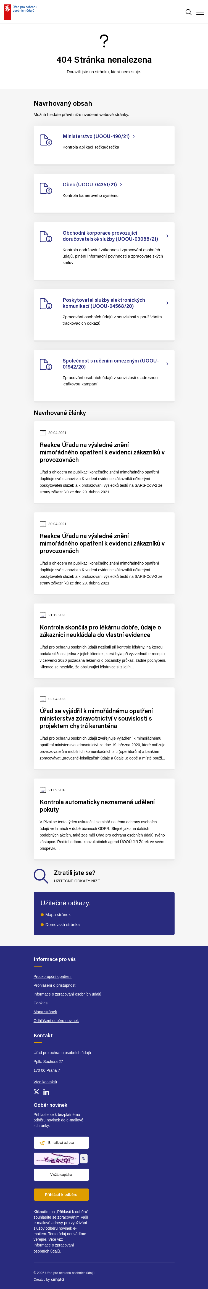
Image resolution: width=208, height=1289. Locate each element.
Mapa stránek (58, 914)
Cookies (41, 1003)
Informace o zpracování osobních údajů (67, 994)
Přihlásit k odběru (61, 1194)
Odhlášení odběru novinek (56, 1020)
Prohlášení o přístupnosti (55, 985)
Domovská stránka (63, 924)
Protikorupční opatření (53, 976)
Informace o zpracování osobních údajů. (54, 1248)
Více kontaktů (45, 1082)
